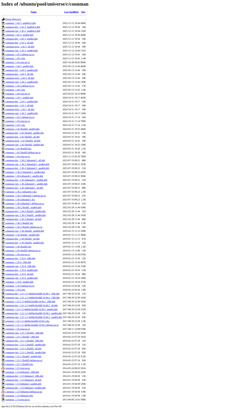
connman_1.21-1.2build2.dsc (19, 364)
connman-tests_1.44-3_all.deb (19, 78)
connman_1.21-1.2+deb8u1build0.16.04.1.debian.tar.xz (32, 325)
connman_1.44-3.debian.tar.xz (19, 86)
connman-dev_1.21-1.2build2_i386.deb (24, 340)
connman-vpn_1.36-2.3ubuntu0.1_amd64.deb (27, 164)
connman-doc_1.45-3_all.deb (19, 42)
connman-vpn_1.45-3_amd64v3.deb (22, 31)
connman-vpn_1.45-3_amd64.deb (21, 50)
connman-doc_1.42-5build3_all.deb (22, 137)
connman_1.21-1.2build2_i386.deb (22, 337)
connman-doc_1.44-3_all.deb (19, 74)
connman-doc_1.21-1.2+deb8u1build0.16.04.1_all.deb (31, 305)
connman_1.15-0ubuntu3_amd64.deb (23, 384)
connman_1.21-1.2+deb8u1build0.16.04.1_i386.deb (30, 301)
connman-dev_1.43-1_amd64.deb (21, 101)
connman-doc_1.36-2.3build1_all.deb (23, 219)
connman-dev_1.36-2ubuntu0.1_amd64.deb (26, 180)
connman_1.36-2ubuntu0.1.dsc (20, 199)
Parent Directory (13, 19)
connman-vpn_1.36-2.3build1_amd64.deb (25, 215)
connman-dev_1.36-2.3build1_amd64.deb (25, 211)
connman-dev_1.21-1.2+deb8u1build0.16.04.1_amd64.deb (33, 313)
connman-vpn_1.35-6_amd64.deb (21, 278)
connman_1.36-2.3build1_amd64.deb (23, 207)
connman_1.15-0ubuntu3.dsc (19, 395)
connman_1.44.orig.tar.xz (17, 93)
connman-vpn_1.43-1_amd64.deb (21, 113)
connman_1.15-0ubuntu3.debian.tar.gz (23, 391)
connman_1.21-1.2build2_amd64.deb (23, 356)
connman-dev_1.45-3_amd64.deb (21, 39)
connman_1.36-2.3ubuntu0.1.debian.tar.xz (25, 195)
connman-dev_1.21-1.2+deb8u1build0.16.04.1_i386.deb (32, 293)
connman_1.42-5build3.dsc (18, 148)
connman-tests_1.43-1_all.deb (19, 109)
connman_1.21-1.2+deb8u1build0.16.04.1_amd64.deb (31, 309)
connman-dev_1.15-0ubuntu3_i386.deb (24, 376)
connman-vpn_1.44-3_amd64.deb (21, 82)
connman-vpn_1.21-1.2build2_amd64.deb (25, 352)
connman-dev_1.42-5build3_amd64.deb (24, 133)
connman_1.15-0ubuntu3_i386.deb (22, 372)
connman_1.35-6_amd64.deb (19, 282)
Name (34, 12)
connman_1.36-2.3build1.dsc (19, 223)
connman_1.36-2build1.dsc (18, 246)
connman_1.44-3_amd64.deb (19, 66)
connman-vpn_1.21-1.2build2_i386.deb (24, 333)
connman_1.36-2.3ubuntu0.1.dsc (21, 191)
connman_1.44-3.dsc (15, 90)
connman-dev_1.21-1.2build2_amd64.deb (25, 344)
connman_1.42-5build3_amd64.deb (22, 129)
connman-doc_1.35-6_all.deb (19, 274)
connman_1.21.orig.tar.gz (17, 368)
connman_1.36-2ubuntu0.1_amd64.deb (24, 176)
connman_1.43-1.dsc (15, 125)
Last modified (71, 12)
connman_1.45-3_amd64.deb (19, 35)
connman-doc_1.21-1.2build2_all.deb (23, 348)
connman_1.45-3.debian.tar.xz (19, 54)
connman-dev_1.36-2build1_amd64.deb (24, 242)
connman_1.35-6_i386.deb (18, 262)
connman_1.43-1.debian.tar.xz (19, 117)
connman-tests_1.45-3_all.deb (19, 46)
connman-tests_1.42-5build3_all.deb (22, 141)
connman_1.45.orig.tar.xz (17, 62)
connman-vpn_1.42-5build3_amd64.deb (24, 144)
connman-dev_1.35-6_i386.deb (20, 258)
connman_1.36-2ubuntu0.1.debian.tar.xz (24, 203)
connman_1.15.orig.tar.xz (17, 399)
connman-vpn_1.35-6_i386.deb (20, 266)
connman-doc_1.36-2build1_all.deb (22, 239)
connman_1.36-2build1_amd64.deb (22, 235)
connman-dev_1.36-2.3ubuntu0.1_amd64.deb (27, 168)
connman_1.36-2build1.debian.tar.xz (23, 250)
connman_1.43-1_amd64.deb (19, 97)
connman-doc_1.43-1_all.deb (19, 105)
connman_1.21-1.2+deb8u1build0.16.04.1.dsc (27, 321)
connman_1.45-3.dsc (15, 58)
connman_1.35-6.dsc (15, 290)
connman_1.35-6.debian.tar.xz (19, 286)
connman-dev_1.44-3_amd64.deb (21, 70)
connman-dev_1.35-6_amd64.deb (21, 270)
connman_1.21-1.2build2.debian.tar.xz (23, 360)
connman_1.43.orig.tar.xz (17, 121)
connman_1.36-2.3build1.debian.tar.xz (23, 227)
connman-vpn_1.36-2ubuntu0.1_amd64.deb (26, 184)
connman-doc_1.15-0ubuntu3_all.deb (23, 380)
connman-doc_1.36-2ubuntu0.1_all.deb (24, 188)
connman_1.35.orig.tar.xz (17, 329)
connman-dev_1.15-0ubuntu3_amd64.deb (25, 388)
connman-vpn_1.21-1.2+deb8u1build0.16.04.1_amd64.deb (33, 317)
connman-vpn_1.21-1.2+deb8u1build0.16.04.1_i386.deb (32, 297)
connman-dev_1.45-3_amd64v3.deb (22, 27)
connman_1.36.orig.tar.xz (17, 254)
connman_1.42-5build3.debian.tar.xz (23, 152)
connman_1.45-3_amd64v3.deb (20, 23)
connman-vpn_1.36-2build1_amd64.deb (24, 231)
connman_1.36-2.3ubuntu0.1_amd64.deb (25, 172)
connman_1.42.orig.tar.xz (17, 156)
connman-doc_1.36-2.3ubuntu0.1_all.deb (25, 160)
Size (83, 12)
